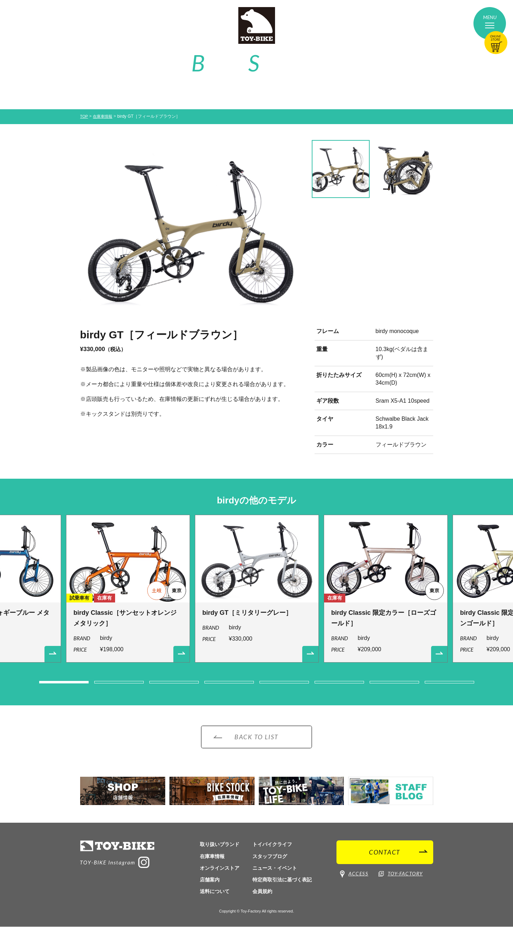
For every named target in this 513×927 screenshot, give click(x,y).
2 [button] (119, 682)
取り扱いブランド (219, 844)
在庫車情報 (104, 116)
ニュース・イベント (274, 868)
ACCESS (354, 876)
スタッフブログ (269, 856)
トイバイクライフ (272, 844)
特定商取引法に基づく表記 (282, 879)
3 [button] (174, 682)
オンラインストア (219, 868)
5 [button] (284, 682)
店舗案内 (210, 879)
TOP (84, 116)
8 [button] (449, 682)
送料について (214, 891)
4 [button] (229, 682)
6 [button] (339, 682)
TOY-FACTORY (400, 876)
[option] (191, 230)
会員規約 (262, 891)
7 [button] (394, 682)
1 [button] (64, 682)
